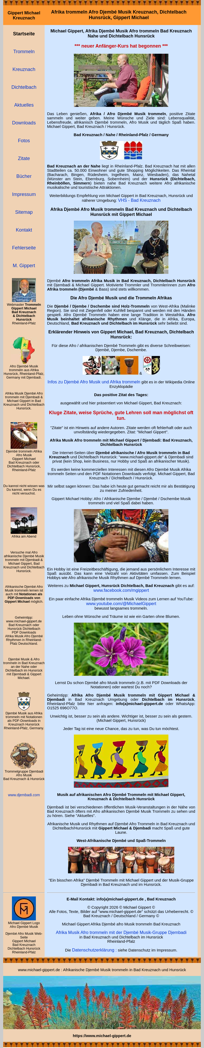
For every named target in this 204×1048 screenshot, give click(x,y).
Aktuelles (24, 105)
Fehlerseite (24, 247)
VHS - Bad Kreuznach (139, 200)
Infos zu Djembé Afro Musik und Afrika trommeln (94, 381)
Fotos (24, 140)
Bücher (24, 176)
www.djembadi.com (24, 795)
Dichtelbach (23, 87)
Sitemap (24, 212)
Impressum (24, 194)
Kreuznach (23, 69)
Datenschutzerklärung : (94, 950)
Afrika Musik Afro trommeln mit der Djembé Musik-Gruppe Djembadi (121, 932)
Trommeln (24, 51)
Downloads (24, 122)
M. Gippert (24, 265)
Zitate (24, 158)
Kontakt (24, 230)
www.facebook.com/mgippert (121, 590)
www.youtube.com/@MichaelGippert (121, 603)
